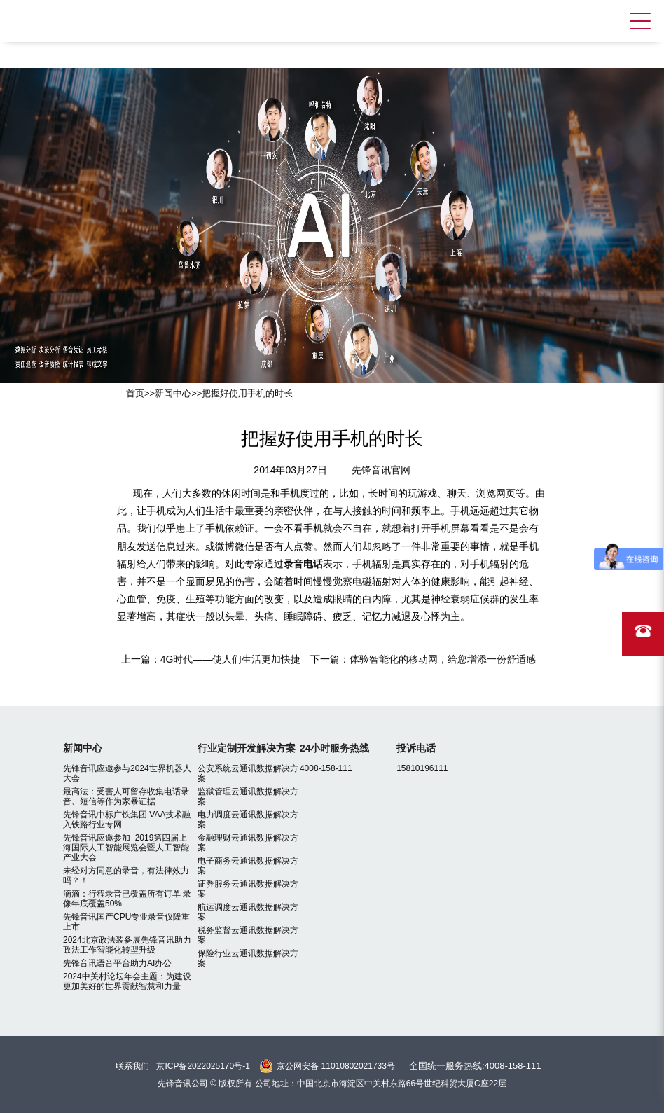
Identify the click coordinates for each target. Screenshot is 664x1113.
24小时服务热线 (335, 748)
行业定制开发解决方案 (247, 748)
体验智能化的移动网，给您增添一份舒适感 (443, 659)
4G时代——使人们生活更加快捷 (230, 659)
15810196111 (422, 768)
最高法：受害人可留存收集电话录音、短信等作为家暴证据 (126, 796)
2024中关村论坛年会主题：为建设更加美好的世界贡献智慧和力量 (127, 981)
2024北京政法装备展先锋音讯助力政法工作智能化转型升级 (127, 945)
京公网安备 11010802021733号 (336, 1066)
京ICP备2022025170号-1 (202, 1066)
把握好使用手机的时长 (247, 393)
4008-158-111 (326, 768)
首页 (135, 393)
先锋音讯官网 (381, 470)
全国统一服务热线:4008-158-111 (475, 1065)
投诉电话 (416, 748)
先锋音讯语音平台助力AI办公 (117, 963)
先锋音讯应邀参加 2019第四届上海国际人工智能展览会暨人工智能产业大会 (126, 847)
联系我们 (132, 1066)
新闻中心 (173, 393)
